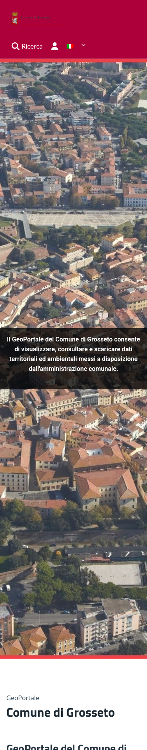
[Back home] (37, 17)
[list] (77, 44)
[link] (77, 46)
